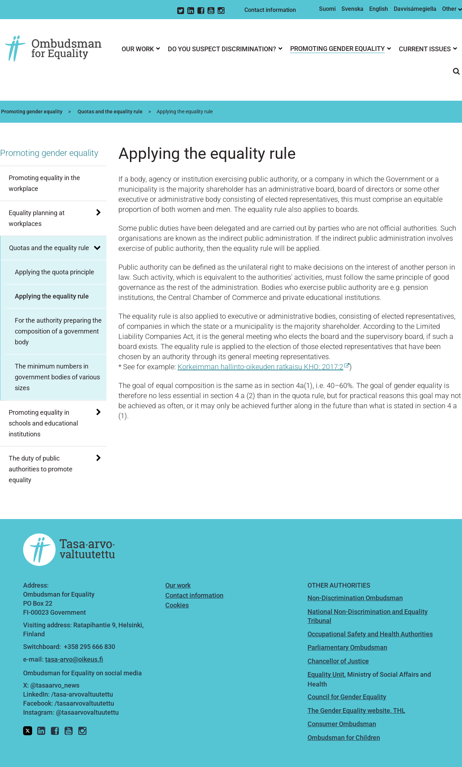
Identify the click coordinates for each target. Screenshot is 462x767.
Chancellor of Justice (338, 661)
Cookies (177, 605)
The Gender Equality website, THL (356, 710)
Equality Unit (326, 674)
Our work (178, 585)
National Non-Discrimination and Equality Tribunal (368, 616)
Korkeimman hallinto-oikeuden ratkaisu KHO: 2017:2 (263, 366)
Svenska (352, 8)
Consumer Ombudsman (342, 724)
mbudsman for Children (346, 737)
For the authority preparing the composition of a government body (58, 331)
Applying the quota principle (54, 272)
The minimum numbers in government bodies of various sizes (57, 377)
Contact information (270, 9)
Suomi (327, 8)
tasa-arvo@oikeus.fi (74, 659)
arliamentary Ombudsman (349, 647)
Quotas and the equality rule (110, 111)
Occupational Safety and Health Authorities (370, 634)
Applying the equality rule (52, 296)
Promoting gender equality (31, 111)
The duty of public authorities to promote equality (41, 469)
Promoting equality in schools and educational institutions (43, 423)
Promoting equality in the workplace (44, 183)
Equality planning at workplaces (37, 218)
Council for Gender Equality (347, 697)
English (378, 8)
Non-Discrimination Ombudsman (355, 598)
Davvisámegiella (415, 8)
